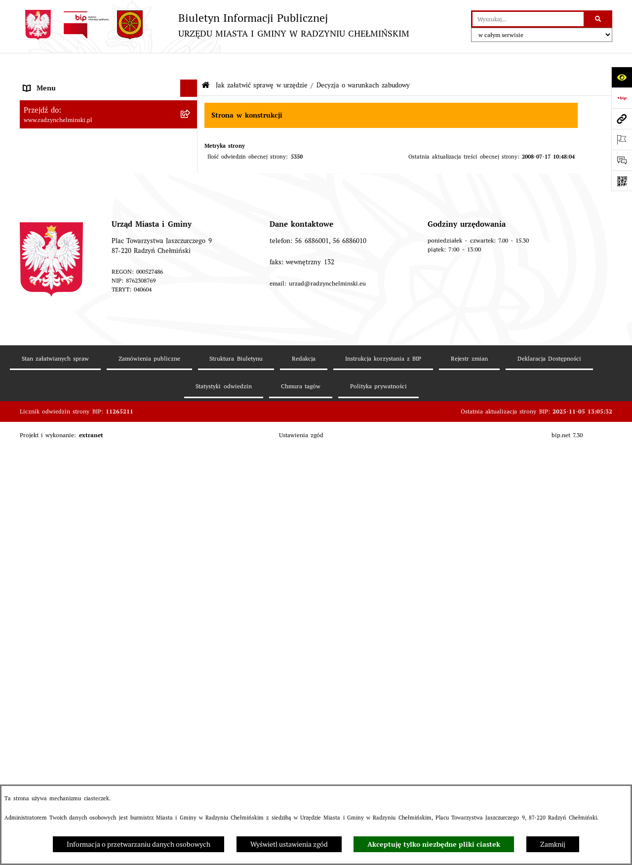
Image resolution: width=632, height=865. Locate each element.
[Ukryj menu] (189, 65)
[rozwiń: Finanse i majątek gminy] (190, 289)
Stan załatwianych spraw (55, 774)
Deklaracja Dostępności (549, 774)
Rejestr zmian (469, 774)
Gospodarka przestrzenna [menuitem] (62, 410)
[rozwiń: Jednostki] (190, 307)
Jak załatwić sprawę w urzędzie (262, 62)
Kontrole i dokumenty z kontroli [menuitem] (73, 462)
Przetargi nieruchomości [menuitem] (60, 254)
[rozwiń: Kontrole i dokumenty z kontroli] (190, 462)
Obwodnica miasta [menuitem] (51, 375)
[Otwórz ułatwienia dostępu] (621, 77)
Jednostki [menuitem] (37, 306)
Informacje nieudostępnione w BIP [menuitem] (77, 479)
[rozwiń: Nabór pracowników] (190, 272)
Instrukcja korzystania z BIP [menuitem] (67, 514)
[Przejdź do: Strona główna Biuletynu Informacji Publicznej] (205, 62)
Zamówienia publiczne (149, 774)
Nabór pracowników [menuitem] (54, 272)
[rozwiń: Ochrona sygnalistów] (190, 220)
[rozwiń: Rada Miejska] (190, 134)
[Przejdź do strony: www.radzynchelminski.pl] (621, 118)
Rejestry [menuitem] (35, 445)
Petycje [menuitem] (34, 203)
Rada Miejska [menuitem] (43, 133)
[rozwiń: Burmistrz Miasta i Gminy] (190, 151)
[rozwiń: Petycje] (190, 203)
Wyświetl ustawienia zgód (289, 844)
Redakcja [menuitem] (37, 497)
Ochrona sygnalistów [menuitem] (55, 220)
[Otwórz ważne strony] (621, 139)
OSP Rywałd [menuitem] (42, 548)
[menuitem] (109, 116)
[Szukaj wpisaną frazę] (598, 19)
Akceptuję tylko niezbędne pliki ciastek (433, 844)
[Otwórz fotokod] (621, 180)
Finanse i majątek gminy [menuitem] (61, 289)
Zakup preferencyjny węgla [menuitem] (65, 393)
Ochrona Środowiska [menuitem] (55, 427)
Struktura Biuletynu (235, 774)
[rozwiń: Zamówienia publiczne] (190, 238)
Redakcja (304, 774)
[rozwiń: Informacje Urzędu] (190, 186)
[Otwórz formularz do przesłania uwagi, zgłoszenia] (621, 160)
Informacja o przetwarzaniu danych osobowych (138, 844)
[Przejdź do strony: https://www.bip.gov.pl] (621, 97)
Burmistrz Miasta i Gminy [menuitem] (63, 151)
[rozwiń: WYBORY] (190, 117)
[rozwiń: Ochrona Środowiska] (190, 428)
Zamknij (552, 844)
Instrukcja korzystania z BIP (383, 774)
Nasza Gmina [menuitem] (43, 82)
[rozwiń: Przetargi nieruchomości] (190, 255)
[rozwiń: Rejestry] (190, 445)
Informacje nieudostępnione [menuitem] (67, 531)
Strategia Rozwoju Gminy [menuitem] (62, 358)
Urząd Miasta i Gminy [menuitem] (57, 168)
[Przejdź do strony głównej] (214, 25)
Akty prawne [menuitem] (42, 341)
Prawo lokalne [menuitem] (45, 324)
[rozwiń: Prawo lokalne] (190, 324)
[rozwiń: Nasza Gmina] (190, 82)
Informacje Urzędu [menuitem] (52, 185)
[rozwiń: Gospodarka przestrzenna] (190, 410)
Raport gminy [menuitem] (44, 99)
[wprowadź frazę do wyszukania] (528, 19)
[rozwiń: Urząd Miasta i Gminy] (190, 168)
